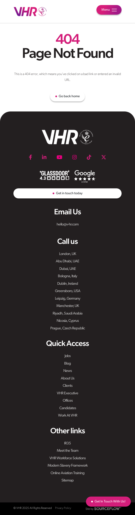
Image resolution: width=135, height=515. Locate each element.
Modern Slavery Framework (68, 466)
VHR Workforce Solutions (67, 458)
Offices (68, 401)
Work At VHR (67, 416)
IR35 (67, 443)
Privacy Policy (63, 508)
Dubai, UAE (67, 269)
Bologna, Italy (67, 276)
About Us (67, 378)
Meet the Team (67, 451)
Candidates (67, 408)
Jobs (67, 356)
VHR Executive (67, 393)
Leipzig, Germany (67, 299)
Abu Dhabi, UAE (67, 261)
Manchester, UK (67, 306)
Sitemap (67, 481)
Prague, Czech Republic (67, 328)
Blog (67, 364)
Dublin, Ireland (67, 284)
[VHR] (30, 11)
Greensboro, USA (67, 291)
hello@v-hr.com (68, 224)
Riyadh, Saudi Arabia (67, 314)
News (67, 371)
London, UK (67, 254)
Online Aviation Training (67, 473)
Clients (67, 386)
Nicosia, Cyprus (68, 321)
